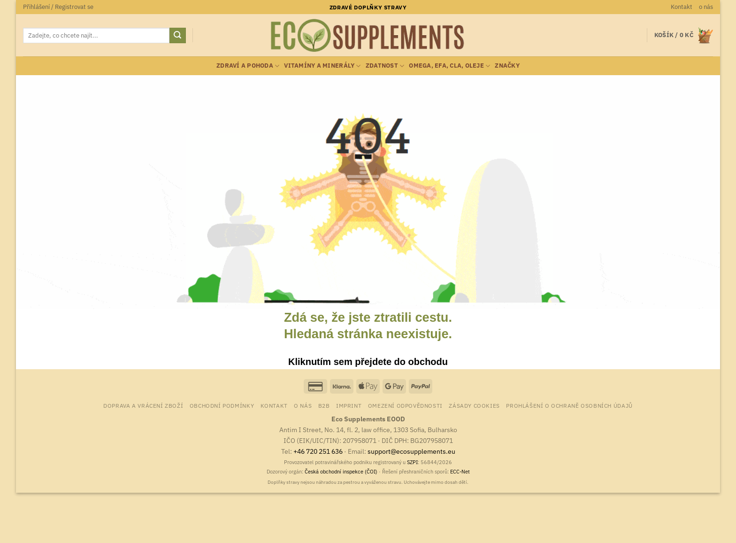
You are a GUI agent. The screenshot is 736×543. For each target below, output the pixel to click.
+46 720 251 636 (318, 451)
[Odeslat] (177, 36)
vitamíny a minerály (322, 66)
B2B (324, 405)
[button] (58, 7)
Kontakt (681, 7)
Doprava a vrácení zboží (143, 405)
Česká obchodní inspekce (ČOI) (341, 471)
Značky (507, 66)
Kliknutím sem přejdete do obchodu (368, 362)
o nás (706, 7)
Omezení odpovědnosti (405, 405)
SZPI (412, 462)
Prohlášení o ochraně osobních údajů (569, 405)
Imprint (348, 405)
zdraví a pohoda (247, 66)
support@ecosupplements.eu (411, 451)
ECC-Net (460, 471)
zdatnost (385, 66)
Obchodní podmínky (222, 405)
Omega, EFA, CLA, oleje (449, 66)
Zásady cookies (474, 405)
